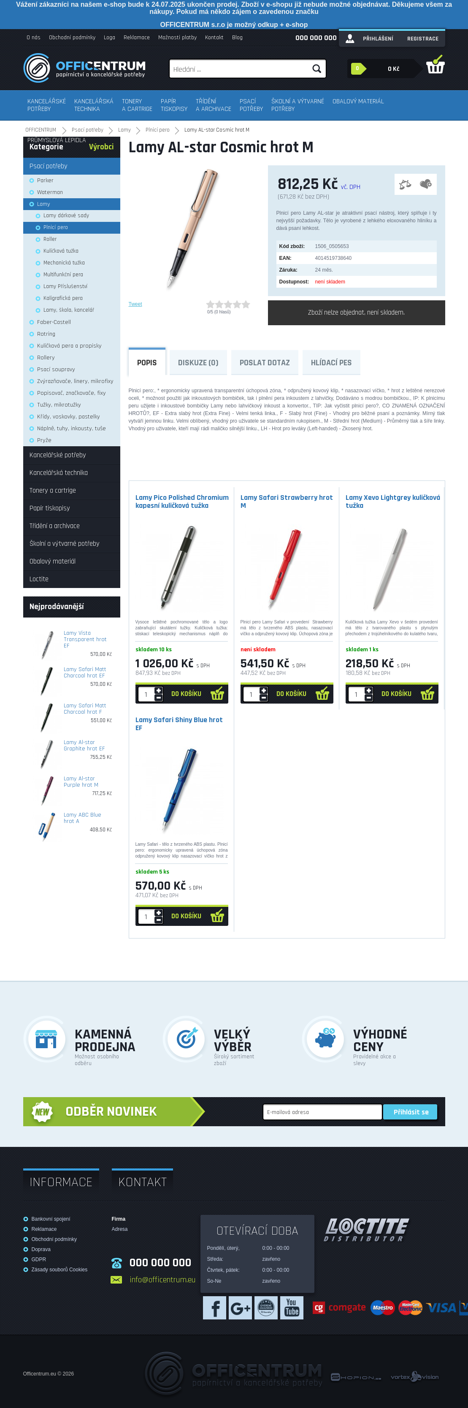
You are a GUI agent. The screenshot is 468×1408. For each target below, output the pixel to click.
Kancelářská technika (94, 105)
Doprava (41, 1249)
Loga (109, 37)
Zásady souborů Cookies (60, 1270)
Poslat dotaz (265, 362)
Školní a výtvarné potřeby (297, 105)
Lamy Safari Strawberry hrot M (287, 501)
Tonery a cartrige (137, 105)
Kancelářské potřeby (46, 105)
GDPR (39, 1259)
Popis (147, 362)
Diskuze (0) (198, 362)
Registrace (422, 39)
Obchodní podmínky (72, 37)
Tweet (135, 304)
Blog (237, 37)
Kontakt (214, 37)
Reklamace (137, 37)
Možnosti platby (177, 37)
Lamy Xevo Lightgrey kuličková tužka (393, 501)
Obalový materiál (358, 101)
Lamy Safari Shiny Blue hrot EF (179, 724)
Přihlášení (378, 39)
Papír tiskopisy (174, 105)
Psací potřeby (251, 105)
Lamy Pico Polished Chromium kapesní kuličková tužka (182, 501)
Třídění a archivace (213, 105)
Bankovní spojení (51, 1219)
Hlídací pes (331, 362)
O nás (34, 37)
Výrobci (101, 147)
